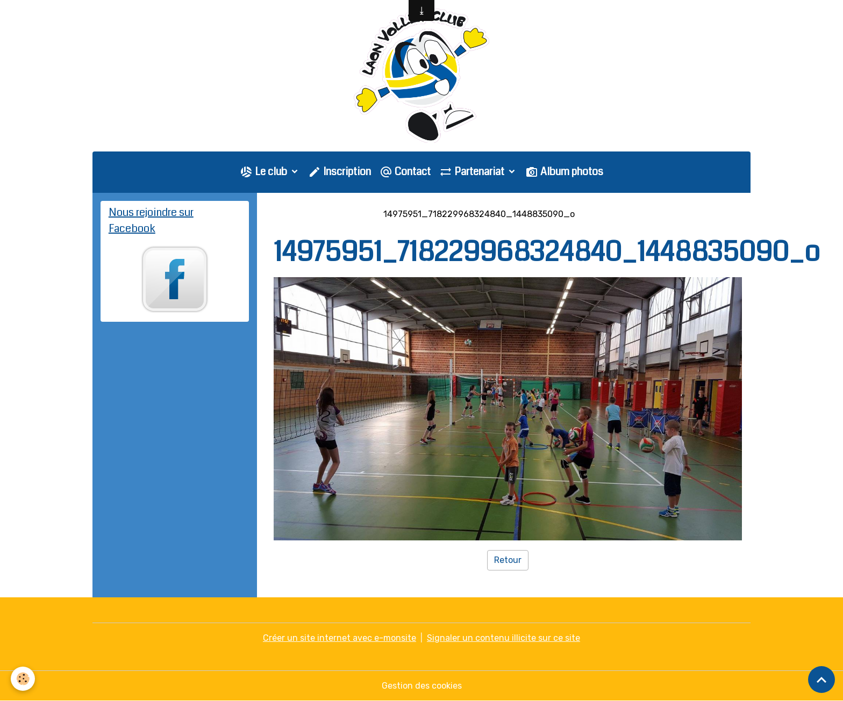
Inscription (339, 171)
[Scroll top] (821, 679)
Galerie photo (343, 214)
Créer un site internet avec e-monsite (339, 638)
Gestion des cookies (422, 686)
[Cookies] (23, 679)
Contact (405, 171)
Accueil (289, 214)
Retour (507, 560)
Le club (264, 171)
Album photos (564, 171)
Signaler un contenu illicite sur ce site (503, 638)
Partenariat (472, 171)
